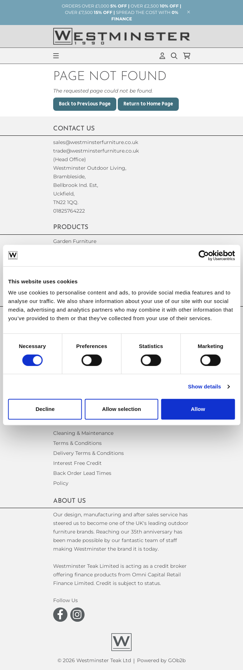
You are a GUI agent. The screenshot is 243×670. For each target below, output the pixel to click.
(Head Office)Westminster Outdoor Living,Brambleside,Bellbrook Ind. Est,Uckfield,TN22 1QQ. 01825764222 (89, 185)
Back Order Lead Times (82, 473)
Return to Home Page (148, 104)
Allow (198, 409)
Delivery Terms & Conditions (88, 453)
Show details (204, 386)
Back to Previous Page (85, 104)
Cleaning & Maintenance (83, 433)
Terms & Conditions (77, 443)
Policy (61, 483)
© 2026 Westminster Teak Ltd (94, 660)
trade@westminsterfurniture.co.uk (96, 151)
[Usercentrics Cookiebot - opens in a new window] (203, 255)
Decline (45, 409)
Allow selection (121, 409)
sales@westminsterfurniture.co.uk (95, 142)
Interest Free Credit (77, 463)
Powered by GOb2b (161, 660)
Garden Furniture (74, 241)
